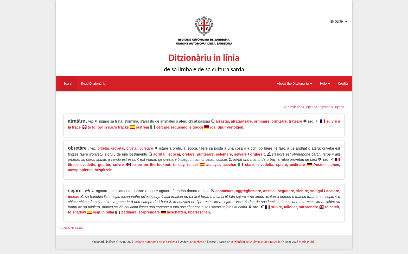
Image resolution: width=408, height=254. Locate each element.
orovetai (117, 148)
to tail (192, 165)
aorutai (159, 154)
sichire (302, 191)
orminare (261, 121)
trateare (295, 121)
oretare (188, 154)
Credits (343, 83)
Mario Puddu (307, 242)
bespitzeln (103, 170)
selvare (240, 154)
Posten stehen (326, 165)
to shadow (77, 212)
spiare (281, 165)
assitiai (269, 191)
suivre (118, 165)
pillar (110, 212)
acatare (332, 191)
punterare (205, 154)
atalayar (213, 165)
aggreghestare (248, 191)
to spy (178, 165)
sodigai (316, 191)
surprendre (308, 207)
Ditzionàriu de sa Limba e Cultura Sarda (255, 242)
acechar (230, 165)
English (336, 21)
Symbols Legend (332, 107)
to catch (332, 207)
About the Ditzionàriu (294, 83)
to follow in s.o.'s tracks (108, 127)
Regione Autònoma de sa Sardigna (155, 242)
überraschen (199, 212)
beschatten (176, 212)
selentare (224, 154)
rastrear (142, 127)
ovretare (146, 148)
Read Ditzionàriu (93, 83)
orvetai (131, 148)
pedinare (297, 165)
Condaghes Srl (197, 242)
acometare (224, 191)
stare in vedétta (259, 165)
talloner (290, 207)
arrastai (222, 121)
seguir (98, 212)
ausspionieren (80, 170)
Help (325, 83)
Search (68, 83)
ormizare (278, 121)
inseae (73, 197)
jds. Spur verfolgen (226, 127)
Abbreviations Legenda (300, 107)
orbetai (103, 148)
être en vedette (81, 165)
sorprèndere (149, 212)
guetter (104, 165)
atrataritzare (241, 121)
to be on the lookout (151, 165)
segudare (286, 191)
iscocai (174, 154)
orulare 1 (258, 154)
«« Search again (71, 228)
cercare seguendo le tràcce (179, 127)
